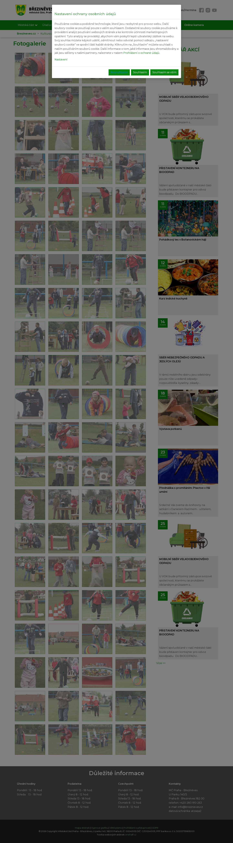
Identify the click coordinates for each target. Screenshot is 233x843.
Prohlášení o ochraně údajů (141, 52)
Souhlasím (140, 72)
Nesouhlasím (119, 72)
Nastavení (61, 59)
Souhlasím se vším (164, 72)
